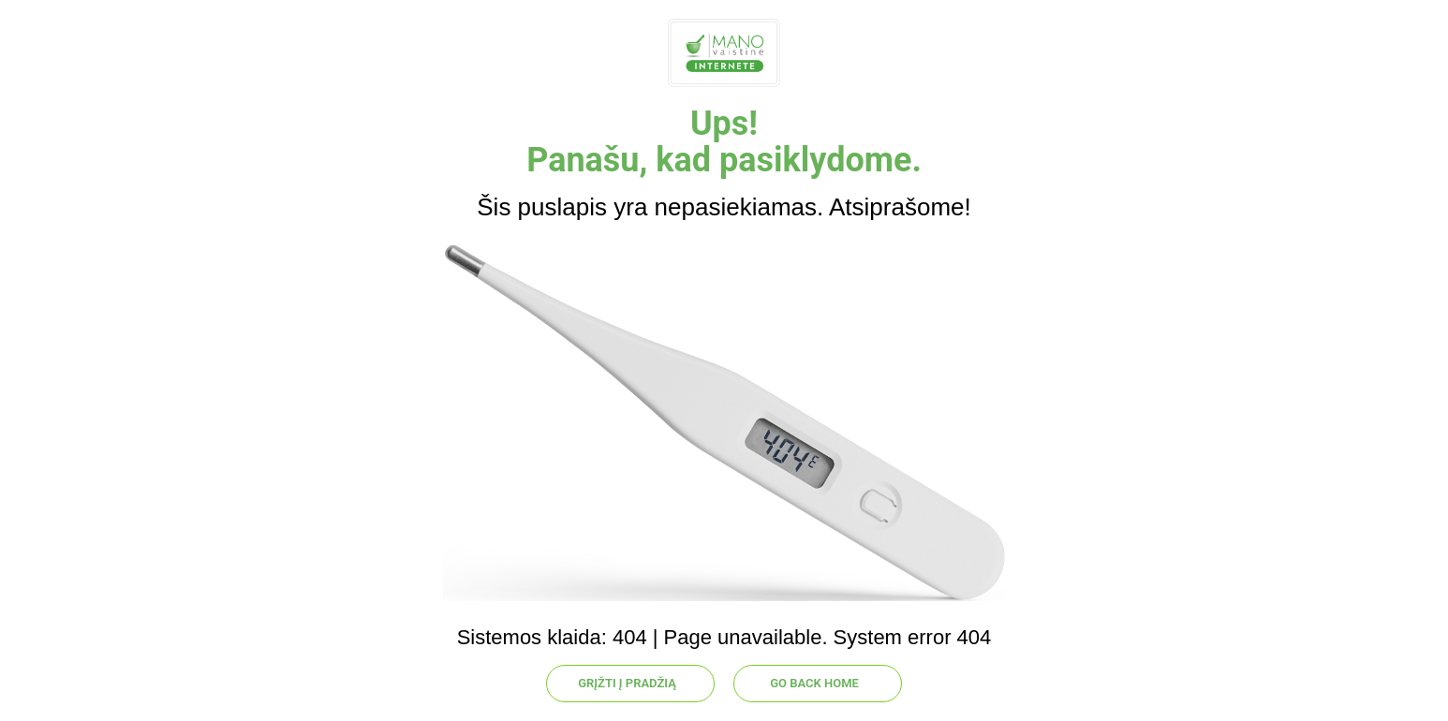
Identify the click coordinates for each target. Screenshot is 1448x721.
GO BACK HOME (814, 683)
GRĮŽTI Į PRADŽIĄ (627, 683)
